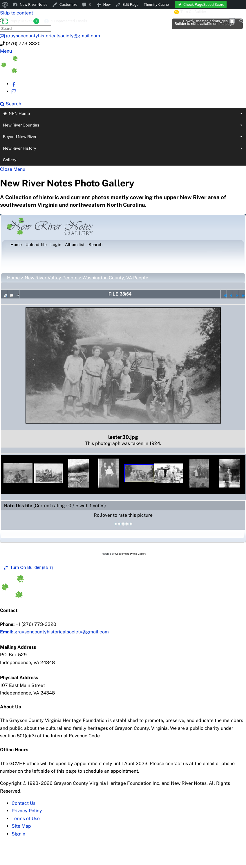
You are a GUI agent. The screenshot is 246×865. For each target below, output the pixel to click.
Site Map (21, 826)
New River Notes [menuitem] (34, 4)
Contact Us (23, 803)
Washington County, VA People (115, 278)
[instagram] (14, 91)
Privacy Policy (27, 810)
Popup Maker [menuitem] (24, 21)
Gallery (9, 159)
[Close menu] (12, 169)
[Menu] (6, 51)
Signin (18, 834)
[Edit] (47, 567)
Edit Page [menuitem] (131, 4)
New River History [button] (123, 148)
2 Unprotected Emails (69, 21)
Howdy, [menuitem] (209, 20)
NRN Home (126, 113)
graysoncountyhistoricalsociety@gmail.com (54, 632)
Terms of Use (26, 818)
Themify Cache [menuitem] (156, 4)
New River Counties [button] (123, 125)
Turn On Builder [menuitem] (190, 12)
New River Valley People (51, 278)
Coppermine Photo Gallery (130, 553)
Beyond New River (123, 136)
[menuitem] (5, 4)
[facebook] (14, 84)
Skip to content (16, 13)
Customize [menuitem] (68, 4)
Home (13, 278)
